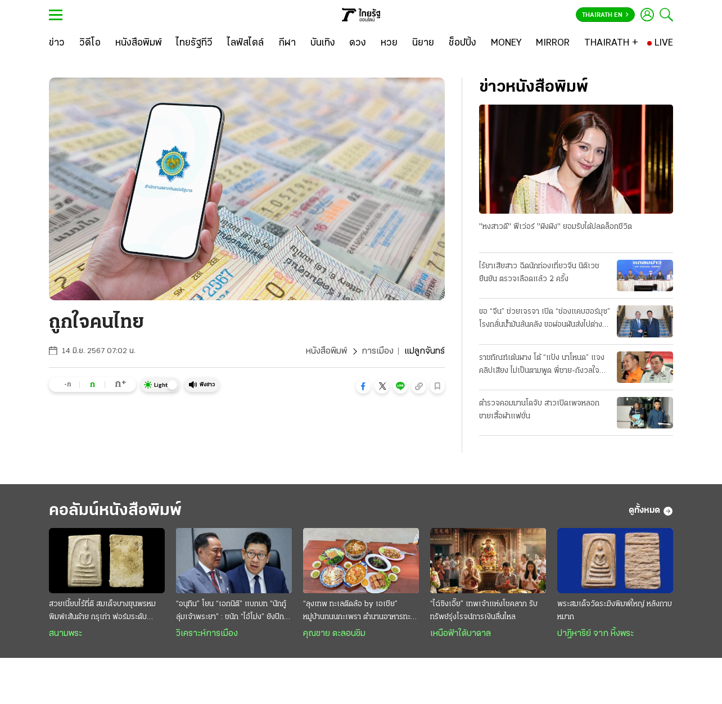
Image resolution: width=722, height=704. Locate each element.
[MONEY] (506, 43)
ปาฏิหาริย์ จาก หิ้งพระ (595, 633)
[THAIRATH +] (611, 43)
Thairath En (605, 15)
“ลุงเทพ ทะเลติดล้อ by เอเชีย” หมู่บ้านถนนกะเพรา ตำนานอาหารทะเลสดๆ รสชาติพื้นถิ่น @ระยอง (360, 612)
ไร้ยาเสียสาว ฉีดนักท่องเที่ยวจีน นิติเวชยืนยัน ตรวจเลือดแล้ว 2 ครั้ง (539, 272)
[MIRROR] (553, 43)
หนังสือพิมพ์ (326, 351)
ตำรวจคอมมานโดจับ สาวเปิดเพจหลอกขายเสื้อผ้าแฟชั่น (539, 410)
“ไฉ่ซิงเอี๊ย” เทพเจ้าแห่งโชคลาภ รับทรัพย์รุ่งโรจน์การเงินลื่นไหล (484, 610)
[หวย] (389, 43)
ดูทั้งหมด (651, 511)
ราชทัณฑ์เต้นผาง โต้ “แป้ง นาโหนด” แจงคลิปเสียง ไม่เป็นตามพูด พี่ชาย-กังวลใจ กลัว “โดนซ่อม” (541, 365)
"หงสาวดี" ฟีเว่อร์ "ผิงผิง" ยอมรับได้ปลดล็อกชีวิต (555, 227)
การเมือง (378, 351)
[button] (363, 386)
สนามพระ (65, 633)
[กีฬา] (287, 43)
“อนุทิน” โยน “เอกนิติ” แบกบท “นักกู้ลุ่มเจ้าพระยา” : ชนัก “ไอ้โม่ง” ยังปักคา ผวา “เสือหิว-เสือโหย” (234, 612)
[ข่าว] (57, 43)
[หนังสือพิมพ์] (138, 43)
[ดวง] (357, 43)
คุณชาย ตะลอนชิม (334, 633)
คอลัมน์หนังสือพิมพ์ (115, 511)
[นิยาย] (423, 43)
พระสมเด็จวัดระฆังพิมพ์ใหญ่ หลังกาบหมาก (614, 610)
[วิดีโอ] (90, 43)
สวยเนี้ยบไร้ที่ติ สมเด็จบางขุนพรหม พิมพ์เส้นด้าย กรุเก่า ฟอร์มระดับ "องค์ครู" (102, 612)
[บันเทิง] (322, 43)
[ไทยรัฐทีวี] (194, 43)
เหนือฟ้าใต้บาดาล (460, 633)
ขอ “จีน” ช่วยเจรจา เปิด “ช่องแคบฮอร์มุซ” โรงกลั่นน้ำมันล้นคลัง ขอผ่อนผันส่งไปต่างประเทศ (544, 319)
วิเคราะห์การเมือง (207, 633)
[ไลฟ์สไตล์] (245, 43)
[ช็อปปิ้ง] (462, 43)
